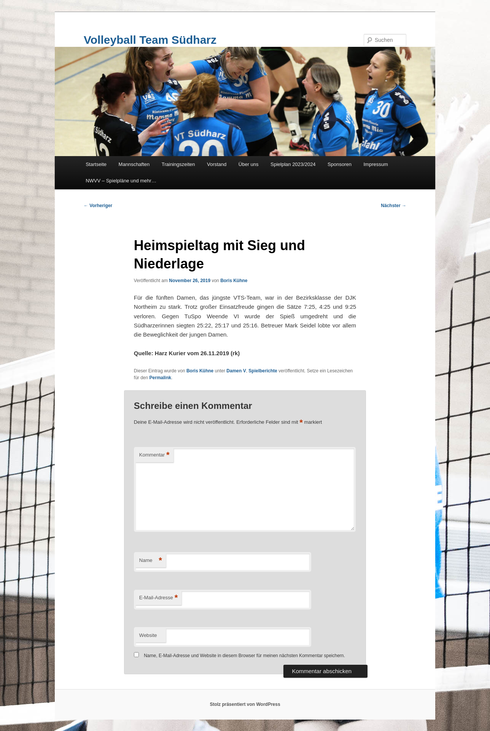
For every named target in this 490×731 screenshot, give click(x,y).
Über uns (249, 164)
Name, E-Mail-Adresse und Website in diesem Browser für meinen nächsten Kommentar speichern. (244, 655)
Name (150, 560)
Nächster (393, 205)
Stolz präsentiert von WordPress (245, 704)
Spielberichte (262, 370)
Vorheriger (98, 205)
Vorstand (216, 164)
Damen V (236, 370)
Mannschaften (134, 164)
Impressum (376, 164)
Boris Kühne (233, 280)
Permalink (160, 377)
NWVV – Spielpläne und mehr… (121, 181)
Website (148, 635)
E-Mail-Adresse (158, 597)
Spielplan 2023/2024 (293, 164)
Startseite (96, 164)
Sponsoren (340, 164)
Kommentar (154, 455)
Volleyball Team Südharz (150, 40)
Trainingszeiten (178, 164)
